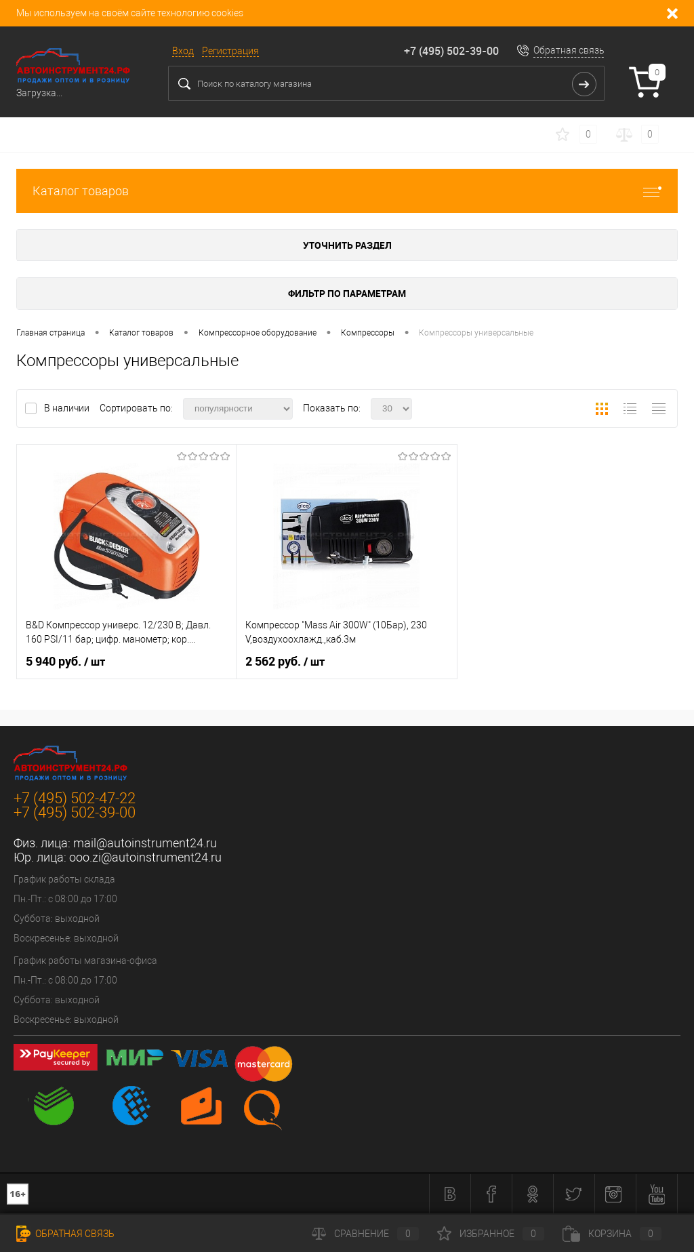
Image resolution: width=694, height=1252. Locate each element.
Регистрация (230, 50)
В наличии (67, 408)
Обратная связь (569, 50)
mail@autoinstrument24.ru (145, 843)
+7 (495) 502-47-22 (75, 798)
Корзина (612, 1233)
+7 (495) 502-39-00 (451, 50)
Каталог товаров (347, 191)
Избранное (490, 1233)
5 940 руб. (65, 661)
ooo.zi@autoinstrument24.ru (145, 857)
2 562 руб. (285, 661)
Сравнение (365, 1233)
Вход (183, 50)
